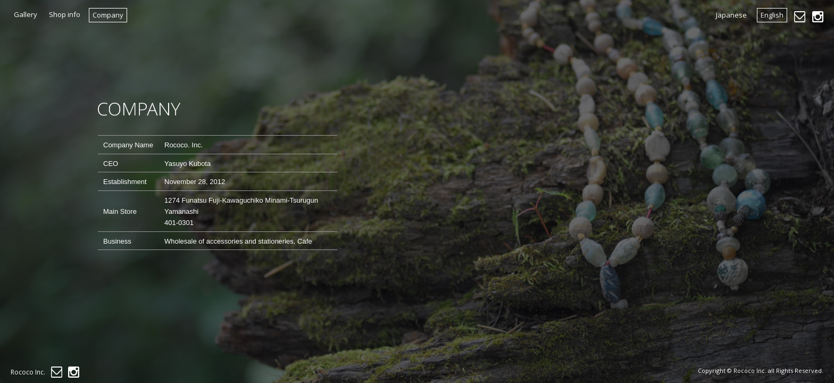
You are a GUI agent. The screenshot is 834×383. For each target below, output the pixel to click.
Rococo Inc (749, 370)
